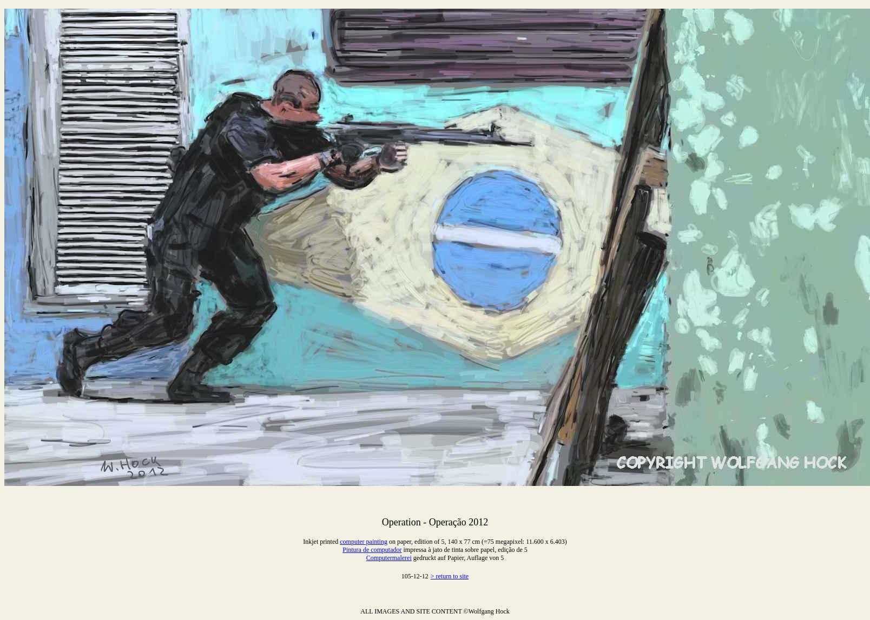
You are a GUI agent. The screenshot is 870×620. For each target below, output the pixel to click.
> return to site (450, 576)
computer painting (363, 541)
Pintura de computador (371, 550)
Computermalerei (389, 558)
